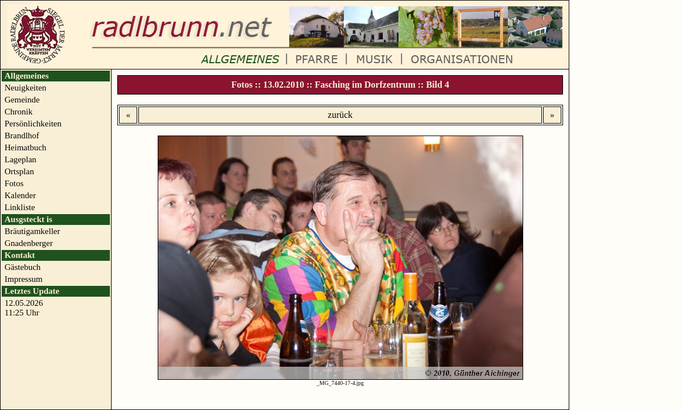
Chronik (18, 111)
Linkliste (20, 207)
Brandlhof (22, 135)
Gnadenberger (29, 243)
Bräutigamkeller (32, 231)
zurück (340, 115)
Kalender (20, 195)
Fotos (14, 183)
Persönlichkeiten (33, 123)
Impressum (24, 279)
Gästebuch (22, 267)
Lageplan (20, 159)
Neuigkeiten (25, 87)
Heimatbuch (25, 147)
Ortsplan (19, 171)
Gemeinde (22, 99)
